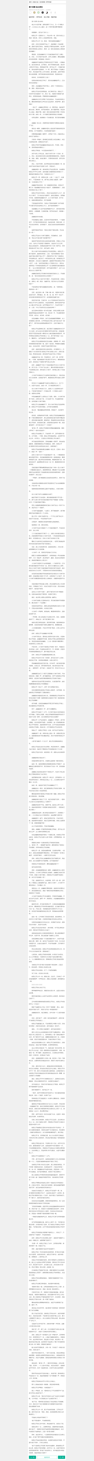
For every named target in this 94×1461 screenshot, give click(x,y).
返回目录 (47, 1457)
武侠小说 (35, 2)
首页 (30, 2)
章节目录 (39, 17)
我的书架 (54, 17)
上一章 (32, 1457)
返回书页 (31, 17)
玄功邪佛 (42, 2)
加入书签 (46, 17)
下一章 (61, 1457)
